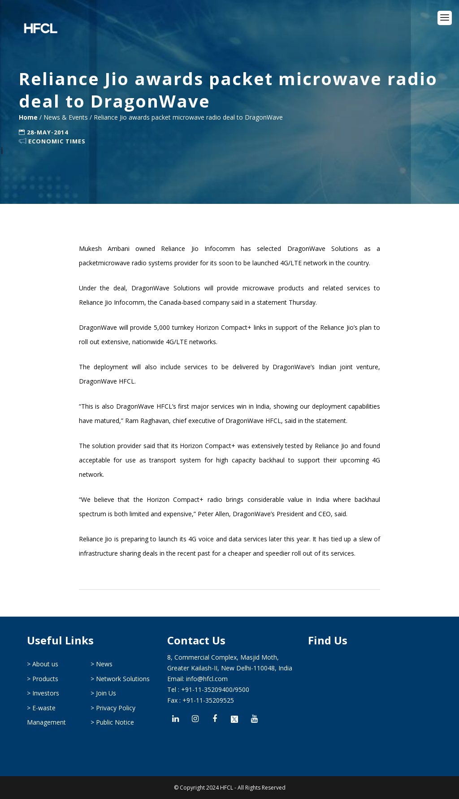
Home (29, 117)
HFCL (226, 787)
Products (45, 678)
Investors (45, 693)
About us (45, 664)
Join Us (106, 693)
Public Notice (115, 722)
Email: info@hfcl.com (197, 678)
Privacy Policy (115, 708)
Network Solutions (123, 678)
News (104, 664)
